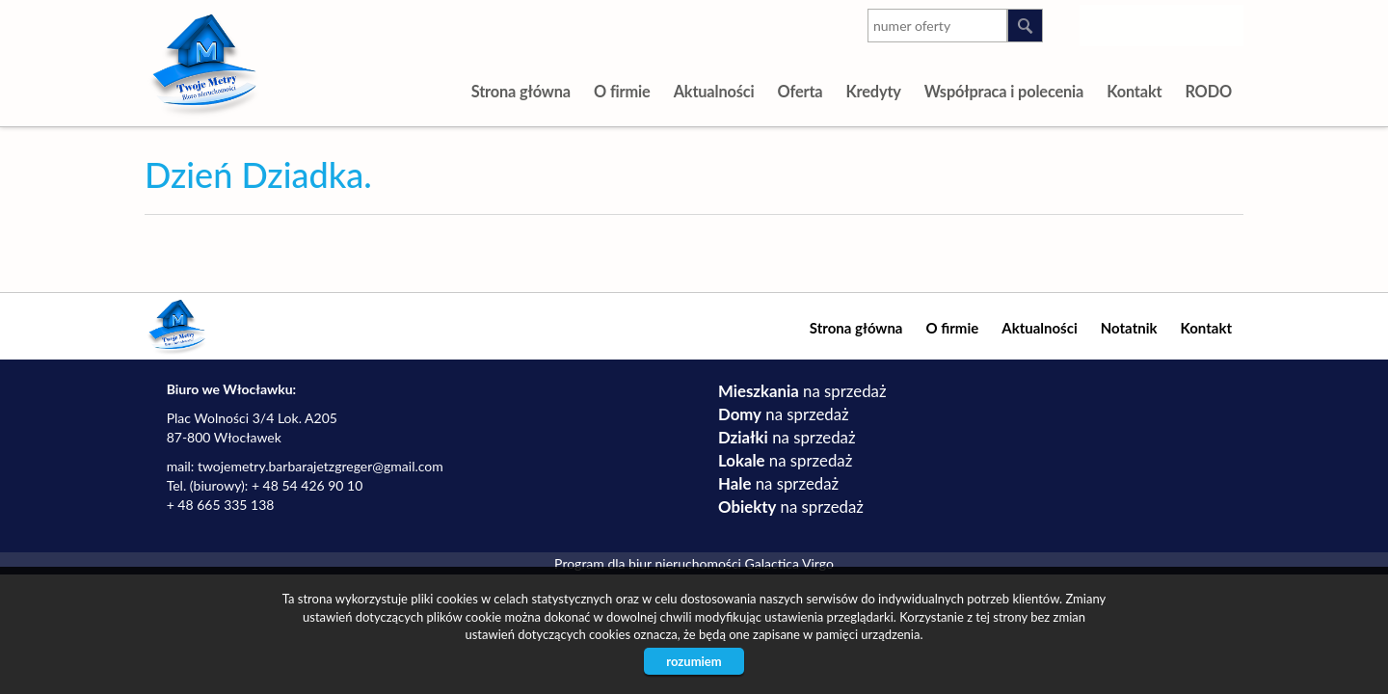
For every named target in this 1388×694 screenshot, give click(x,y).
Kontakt (1134, 91)
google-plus (1186, 26)
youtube (1147, 22)
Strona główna (521, 91)
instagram (1109, 22)
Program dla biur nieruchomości (649, 563)
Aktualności (714, 91)
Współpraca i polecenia (1003, 91)
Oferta (799, 91)
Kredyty (872, 91)
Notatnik (1129, 327)
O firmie (622, 91)
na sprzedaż (802, 391)
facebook (1224, 22)
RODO (1208, 91)
